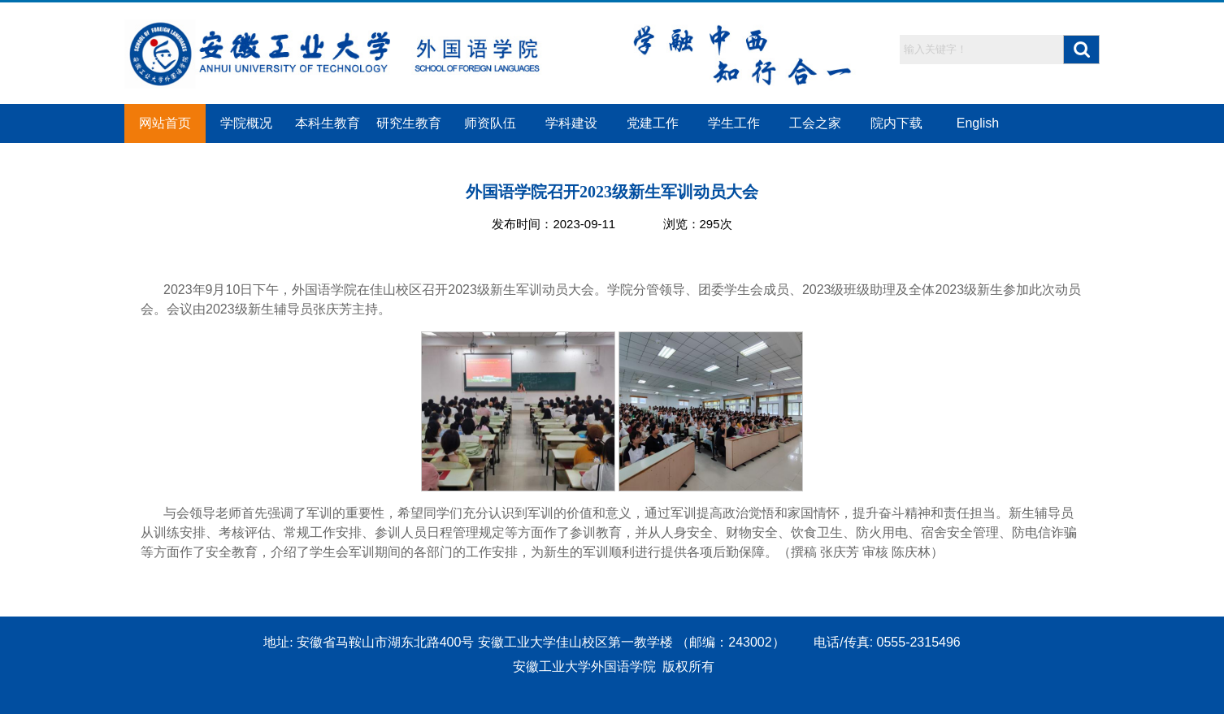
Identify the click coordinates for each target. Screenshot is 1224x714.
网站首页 (165, 123)
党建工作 (653, 123)
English (978, 123)
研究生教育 (408, 123)
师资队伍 (490, 123)
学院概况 (246, 123)
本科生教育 (327, 123)
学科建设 (571, 123)
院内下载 (896, 123)
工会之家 (815, 123)
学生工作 (734, 123)
